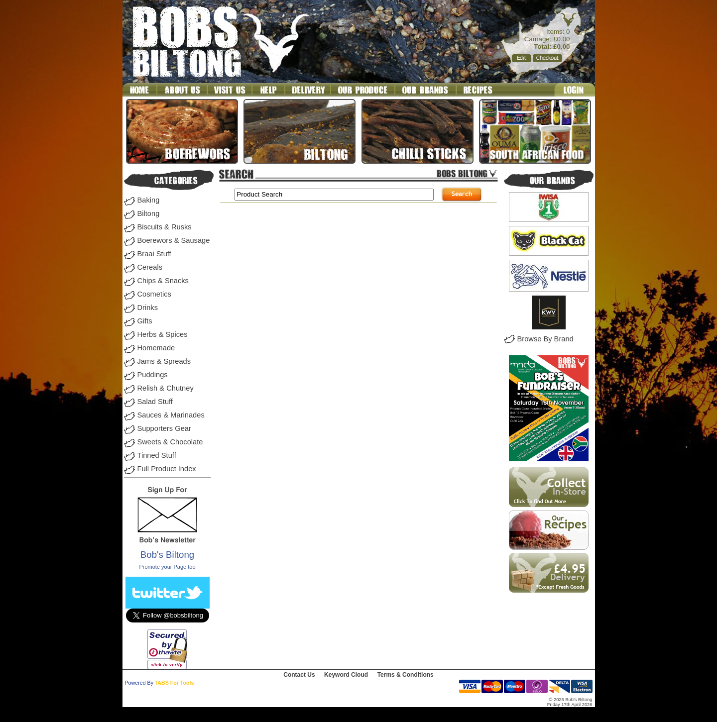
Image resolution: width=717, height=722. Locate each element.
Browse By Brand (545, 339)
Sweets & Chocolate (170, 442)
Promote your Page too (167, 567)
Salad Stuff (155, 402)
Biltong (148, 213)
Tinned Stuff (156, 455)
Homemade (156, 348)
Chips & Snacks (163, 281)
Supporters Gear (164, 428)
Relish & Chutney (165, 388)
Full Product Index (166, 469)
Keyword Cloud (346, 674)
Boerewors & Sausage (173, 240)
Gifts (144, 321)
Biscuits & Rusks (164, 227)
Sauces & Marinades (171, 415)
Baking (148, 200)
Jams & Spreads (164, 361)
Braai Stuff (154, 254)
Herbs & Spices (162, 334)
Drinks (147, 307)
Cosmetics (154, 294)
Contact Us (299, 674)
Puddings (152, 375)
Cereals (150, 267)
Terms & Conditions (405, 674)
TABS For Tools (174, 683)
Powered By (139, 683)
